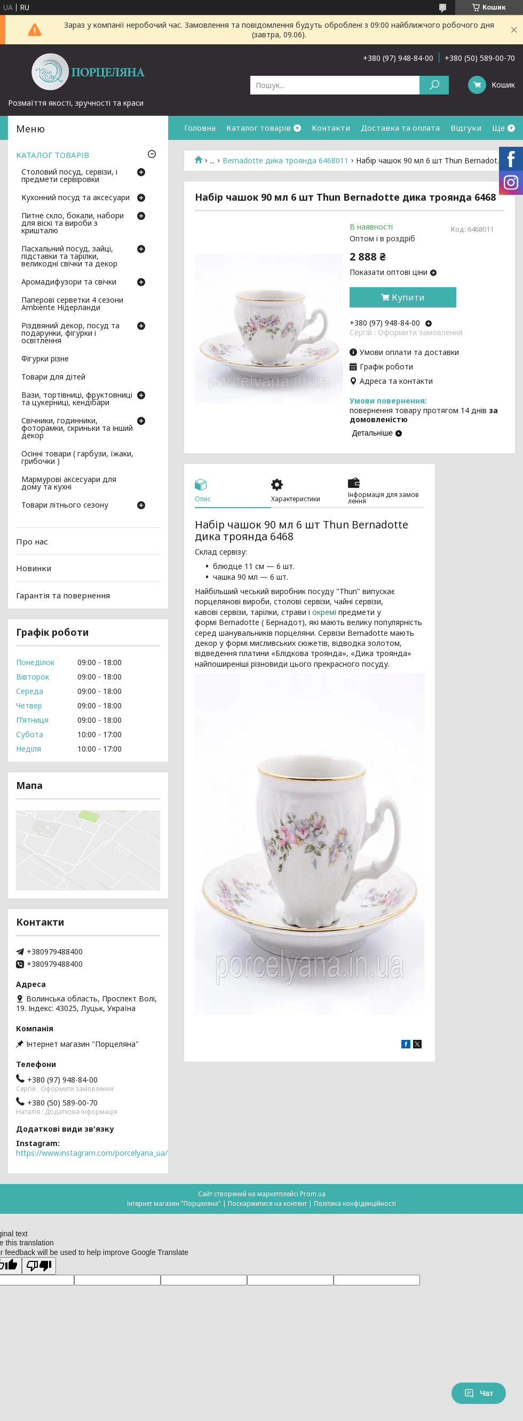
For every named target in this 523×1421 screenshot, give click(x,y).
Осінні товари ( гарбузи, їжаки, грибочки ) (77, 458)
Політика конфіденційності (355, 1203)
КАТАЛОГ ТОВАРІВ (52, 154)
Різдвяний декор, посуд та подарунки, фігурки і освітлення (70, 333)
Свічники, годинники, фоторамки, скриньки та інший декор (77, 428)
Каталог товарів (258, 127)
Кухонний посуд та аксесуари (75, 198)
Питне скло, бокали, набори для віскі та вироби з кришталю (72, 223)
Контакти (331, 127)
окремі (325, 612)
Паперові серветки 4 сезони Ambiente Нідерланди (72, 304)
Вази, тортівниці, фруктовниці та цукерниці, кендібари (76, 399)
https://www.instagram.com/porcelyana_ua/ (92, 1153)
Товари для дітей (53, 377)
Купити (408, 297)
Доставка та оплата (400, 127)
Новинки (33, 568)
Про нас (32, 541)
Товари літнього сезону (64, 505)
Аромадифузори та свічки (68, 282)
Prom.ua (313, 1193)
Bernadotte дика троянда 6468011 (285, 160)
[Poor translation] (39, 1266)
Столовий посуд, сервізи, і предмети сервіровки (69, 176)
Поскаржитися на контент (267, 1203)
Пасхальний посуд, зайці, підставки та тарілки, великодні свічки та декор (69, 257)
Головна (200, 127)
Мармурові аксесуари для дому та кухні (68, 484)
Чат (478, 1393)
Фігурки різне (45, 359)
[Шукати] (434, 85)
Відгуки (465, 127)
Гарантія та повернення (63, 595)
